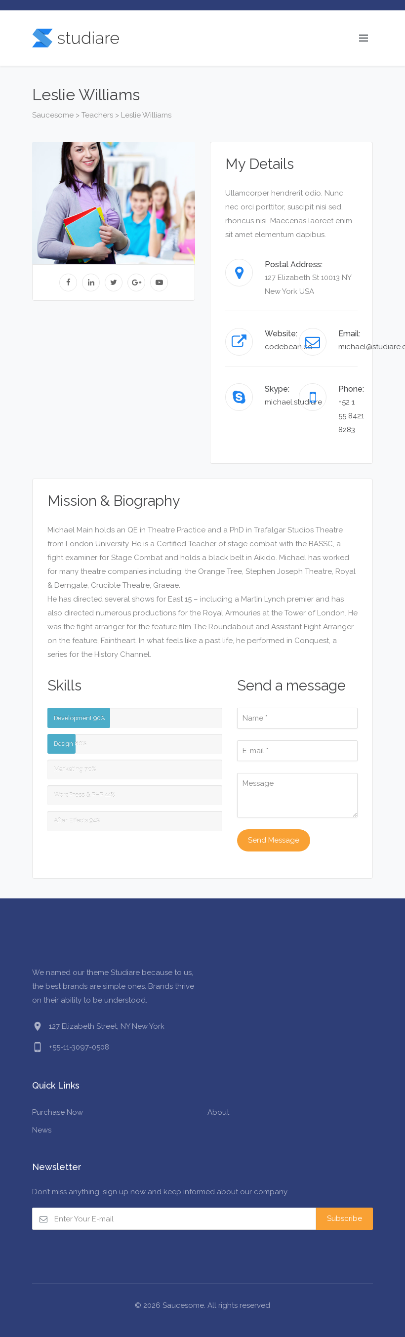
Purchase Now (57, 1112)
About (218, 1112)
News (41, 1130)
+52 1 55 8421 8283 (351, 416)
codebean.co (289, 346)
